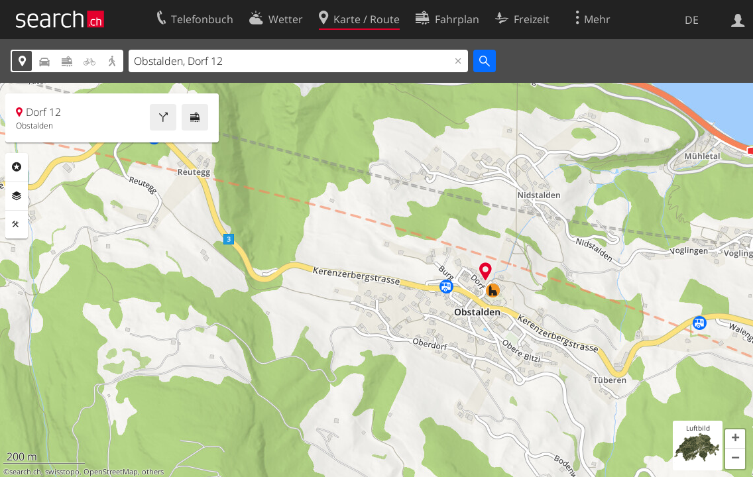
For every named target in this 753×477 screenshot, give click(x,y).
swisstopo (62, 471)
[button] (735, 439)
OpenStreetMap (111, 471)
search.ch (25, 471)
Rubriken (16, 167)
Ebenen (16, 196)
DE (692, 20)
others (153, 471)
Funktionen (16, 224)
